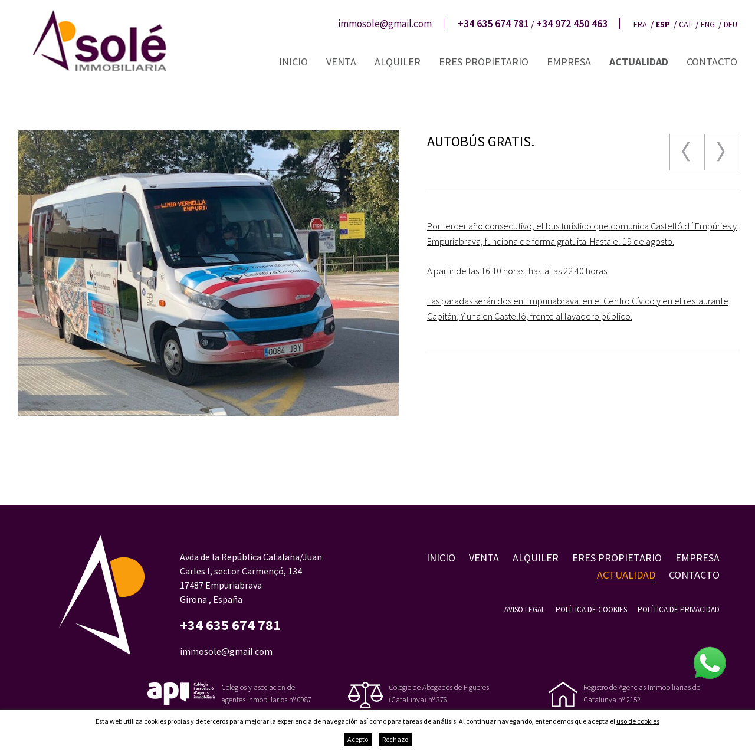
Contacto (712, 61)
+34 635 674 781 (493, 23)
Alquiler (398, 61)
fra (640, 24)
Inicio (293, 61)
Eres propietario (483, 61)
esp (663, 24)
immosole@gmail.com (385, 23)
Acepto (357, 739)
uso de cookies (637, 721)
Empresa (569, 61)
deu (730, 24)
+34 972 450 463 (572, 23)
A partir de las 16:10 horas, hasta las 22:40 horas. (518, 271)
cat (685, 24)
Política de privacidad (679, 610)
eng (708, 24)
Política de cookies (591, 610)
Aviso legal (524, 610)
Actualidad (638, 61)
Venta (341, 61)
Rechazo (395, 739)
